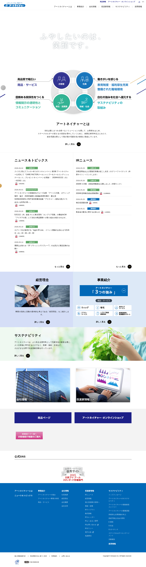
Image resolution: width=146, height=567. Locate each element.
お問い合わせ (66, 556)
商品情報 (103, 1)
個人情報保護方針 (20, 556)
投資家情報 (89, 491)
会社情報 (65, 491)
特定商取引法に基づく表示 (38, 556)
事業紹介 (41, 491)
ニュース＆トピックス (24, 496)
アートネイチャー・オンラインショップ (121, 1)
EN (143, 1)
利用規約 (54, 556)
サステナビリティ (116, 491)
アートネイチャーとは (24, 491)
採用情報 (112, 544)
